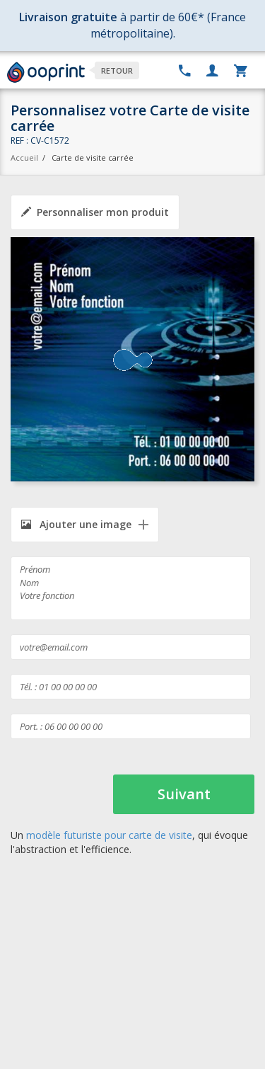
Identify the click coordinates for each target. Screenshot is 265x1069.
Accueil (24, 157)
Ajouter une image (76, 524)
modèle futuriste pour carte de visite (109, 835)
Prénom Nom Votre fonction (131, 588)
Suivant (184, 794)
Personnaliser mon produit (95, 212)
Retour (117, 70)
